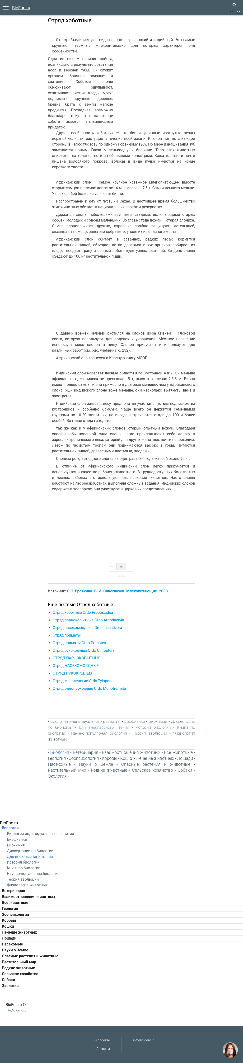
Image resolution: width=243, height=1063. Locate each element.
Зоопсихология (15, 914)
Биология (10, 828)
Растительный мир (19, 962)
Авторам (103, 1049)
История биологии (23, 862)
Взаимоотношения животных (28, 896)
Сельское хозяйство (20, 974)
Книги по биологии (23, 868)
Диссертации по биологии (30, 851)
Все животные (15, 902)
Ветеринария (13, 890)
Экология (10, 985)
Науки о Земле (15, 950)
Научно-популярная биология (33, 873)
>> (238, 11)
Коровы (9, 920)
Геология (10, 908)
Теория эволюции (23, 879)
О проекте (102, 1040)
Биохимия (16, 845)
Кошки (8, 926)
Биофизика (17, 839)
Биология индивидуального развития (40, 834)
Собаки (8, 980)
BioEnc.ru (21, 7)
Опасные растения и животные (30, 956)
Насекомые (12, 944)
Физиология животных (27, 885)
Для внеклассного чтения (30, 856)
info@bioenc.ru (16, 1010)
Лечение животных (19, 932)
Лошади (9, 938)
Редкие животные (18, 968)
